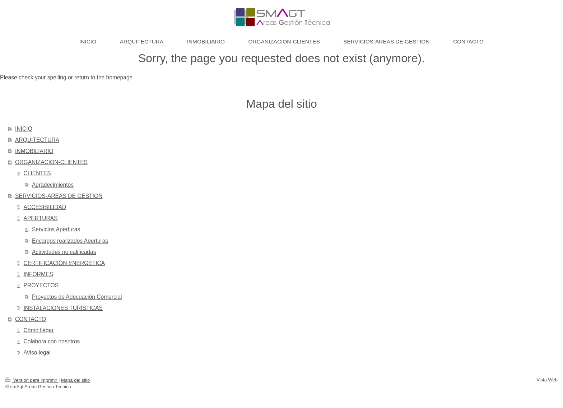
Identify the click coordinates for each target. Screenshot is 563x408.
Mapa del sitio (75, 380)
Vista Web (547, 379)
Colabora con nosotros (52, 341)
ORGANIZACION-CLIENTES (51, 162)
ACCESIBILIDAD (45, 207)
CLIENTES (37, 173)
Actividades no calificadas (64, 252)
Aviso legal (37, 352)
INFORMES (38, 274)
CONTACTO (30, 319)
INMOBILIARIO (34, 151)
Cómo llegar (39, 330)
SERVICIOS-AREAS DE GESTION (58, 196)
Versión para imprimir (32, 380)
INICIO (23, 129)
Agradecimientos (53, 185)
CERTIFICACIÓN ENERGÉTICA (64, 263)
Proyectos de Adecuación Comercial (77, 297)
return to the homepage (103, 77)
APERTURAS (41, 218)
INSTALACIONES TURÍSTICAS (63, 308)
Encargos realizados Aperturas (70, 241)
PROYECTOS (41, 285)
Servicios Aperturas (56, 229)
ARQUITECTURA (37, 140)
